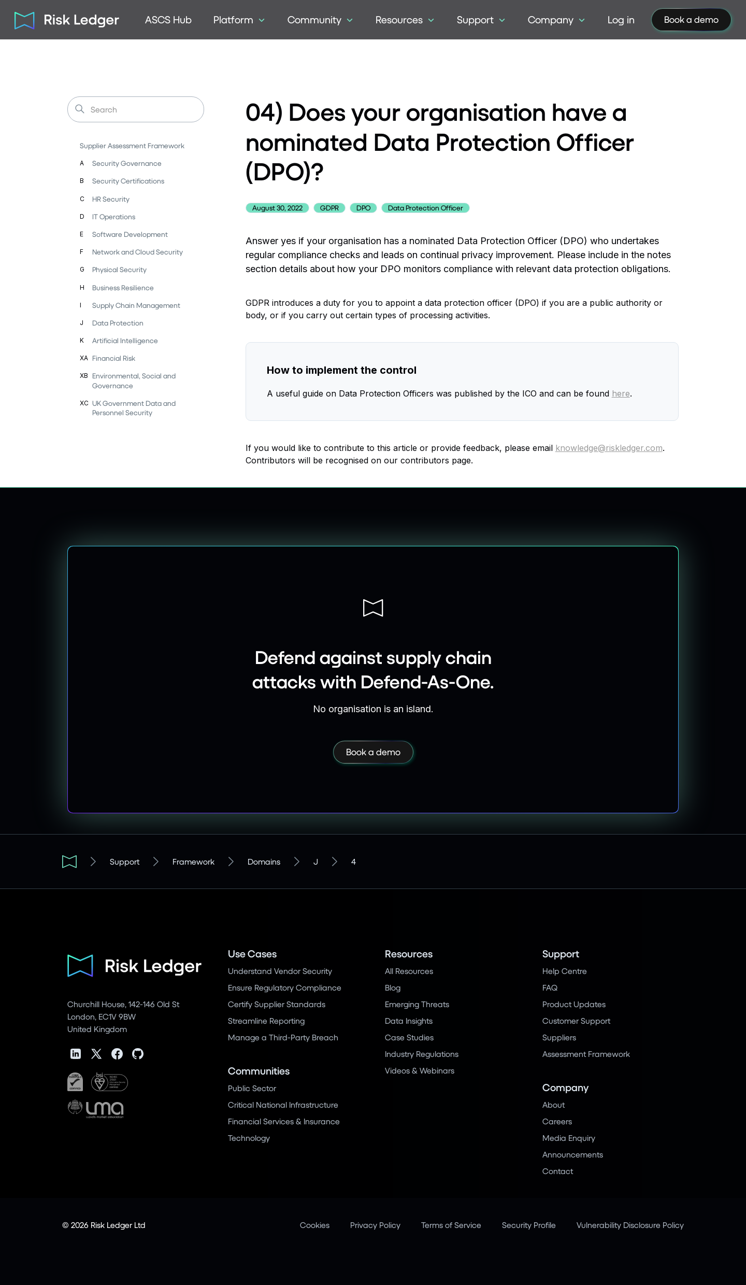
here (621, 393)
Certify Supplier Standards (276, 1004)
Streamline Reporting (266, 1020)
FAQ (549, 987)
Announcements (572, 1154)
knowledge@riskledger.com (609, 448)
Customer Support (576, 1020)
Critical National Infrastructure (283, 1104)
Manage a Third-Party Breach (283, 1037)
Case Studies (409, 1037)
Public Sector (252, 1088)
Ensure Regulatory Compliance (284, 987)
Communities (259, 1071)
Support (124, 861)
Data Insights (409, 1020)
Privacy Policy (375, 1225)
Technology (249, 1137)
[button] (239, 19)
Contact (557, 1171)
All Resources (409, 971)
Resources (409, 953)
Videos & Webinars (419, 1070)
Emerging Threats (417, 1004)
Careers (557, 1121)
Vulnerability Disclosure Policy (630, 1225)
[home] (63, 19)
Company (565, 1087)
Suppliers (559, 1037)
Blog (392, 987)
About (553, 1104)
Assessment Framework (586, 1053)
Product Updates (574, 1004)
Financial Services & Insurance (284, 1121)
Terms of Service (451, 1225)
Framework (193, 861)
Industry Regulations (421, 1053)
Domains (264, 861)
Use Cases (252, 953)
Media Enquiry (568, 1137)
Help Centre (564, 971)
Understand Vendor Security (280, 971)
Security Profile (529, 1225)
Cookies (314, 1225)
